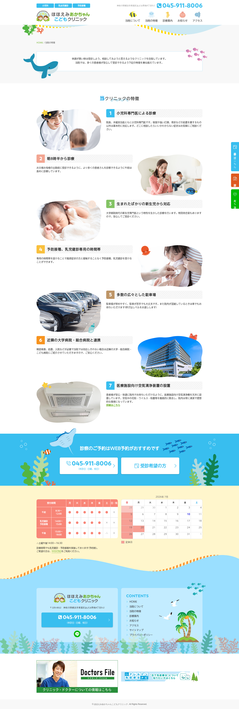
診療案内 (134, 616)
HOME (133, 602)
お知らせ (134, 620)
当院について (136, 606)
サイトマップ (136, 630)
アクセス (134, 625)
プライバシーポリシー (141, 635)
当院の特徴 (135, 611)
